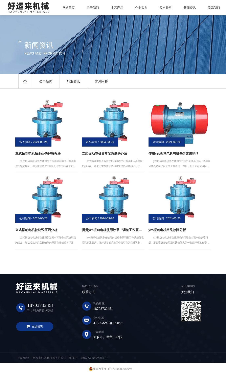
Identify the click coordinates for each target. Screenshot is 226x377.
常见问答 (97, 81)
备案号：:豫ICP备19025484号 (88, 357)
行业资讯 (71, 81)
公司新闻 (45, 81)
